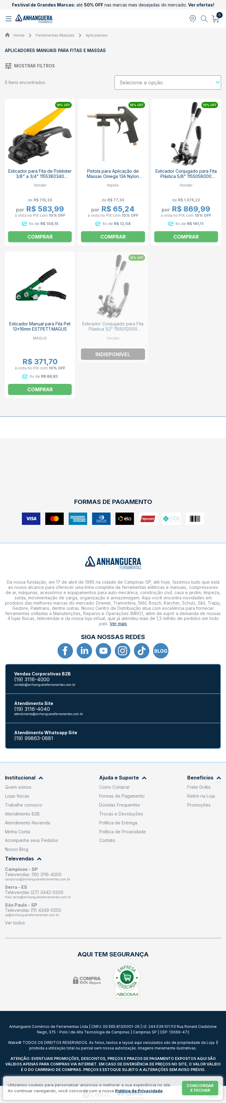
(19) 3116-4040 (32, 709)
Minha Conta (17, 831)
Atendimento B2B (22, 813)
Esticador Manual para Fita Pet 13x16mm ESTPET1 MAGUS (40, 326)
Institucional (24, 778)
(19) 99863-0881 (33, 738)
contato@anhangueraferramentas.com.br (44, 684)
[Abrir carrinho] (215, 19)
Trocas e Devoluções (121, 813)
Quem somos (18, 787)
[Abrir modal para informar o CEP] (193, 19)
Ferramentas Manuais (55, 35)
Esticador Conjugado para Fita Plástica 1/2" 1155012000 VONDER (112, 329)
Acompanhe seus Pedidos (31, 840)
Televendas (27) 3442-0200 (34, 892)
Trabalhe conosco (23, 804)
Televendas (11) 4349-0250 (33, 910)
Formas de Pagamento (122, 796)
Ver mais (118, 623)
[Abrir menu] (9, 19)
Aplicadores (96, 35)
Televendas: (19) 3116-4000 (33, 874)
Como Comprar (114, 787)
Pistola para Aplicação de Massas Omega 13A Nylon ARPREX (113, 176)
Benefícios (204, 778)
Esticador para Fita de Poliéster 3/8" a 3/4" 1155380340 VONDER (40, 176)
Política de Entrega (118, 822)
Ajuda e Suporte (123, 778)
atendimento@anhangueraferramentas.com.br (48, 714)
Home (19, 35)
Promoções (199, 804)
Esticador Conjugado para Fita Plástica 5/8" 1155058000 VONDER (186, 176)
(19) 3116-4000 (32, 679)
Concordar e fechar (200, 1088)
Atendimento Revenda (27, 822)
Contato (107, 840)
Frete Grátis (199, 787)
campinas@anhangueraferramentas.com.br (37, 879)
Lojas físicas (17, 796)
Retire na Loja (201, 796)
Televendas (23, 859)
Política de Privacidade (122, 831)
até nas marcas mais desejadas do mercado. (113, 4)
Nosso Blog (16, 849)
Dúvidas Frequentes (119, 804)
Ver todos (15, 922)
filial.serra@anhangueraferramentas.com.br (38, 897)
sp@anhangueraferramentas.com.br (32, 915)
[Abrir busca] (204, 19)
